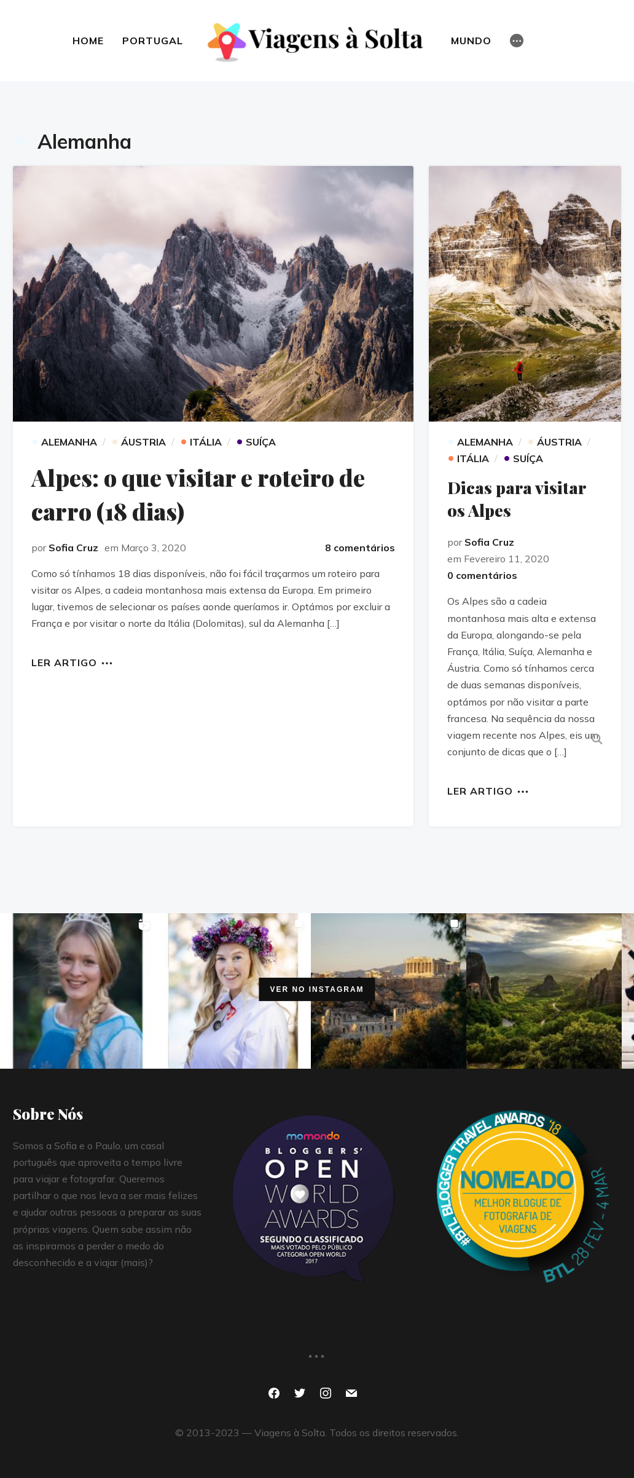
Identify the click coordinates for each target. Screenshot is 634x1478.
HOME (87, 40)
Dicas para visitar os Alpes (518, 498)
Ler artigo (64, 661)
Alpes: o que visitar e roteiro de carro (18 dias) (200, 493)
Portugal (152, 40)
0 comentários (482, 574)
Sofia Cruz (73, 547)
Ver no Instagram (317, 989)
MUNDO (472, 40)
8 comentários (360, 547)
